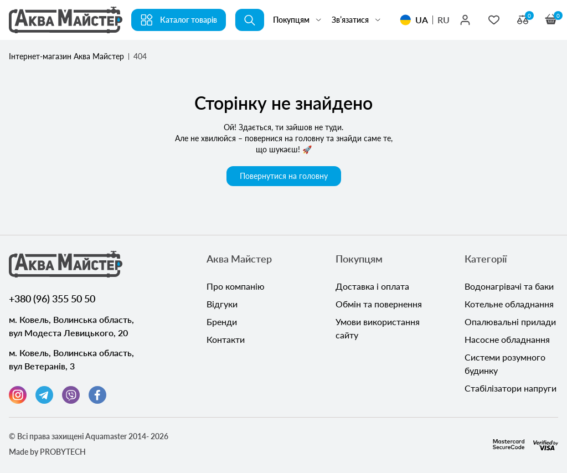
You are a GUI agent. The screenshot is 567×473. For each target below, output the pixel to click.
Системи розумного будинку (505, 364)
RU (443, 19)
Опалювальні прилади (510, 321)
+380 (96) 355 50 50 (52, 298)
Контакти (226, 339)
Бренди (222, 321)
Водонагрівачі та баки (509, 286)
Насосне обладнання (507, 339)
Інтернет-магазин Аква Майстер (66, 56)
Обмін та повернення (379, 304)
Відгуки (222, 304)
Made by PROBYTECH (47, 451)
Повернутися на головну (284, 176)
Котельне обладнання (509, 304)
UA (421, 19)
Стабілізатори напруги (510, 388)
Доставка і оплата (372, 286)
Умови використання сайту (378, 328)
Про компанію (236, 286)
